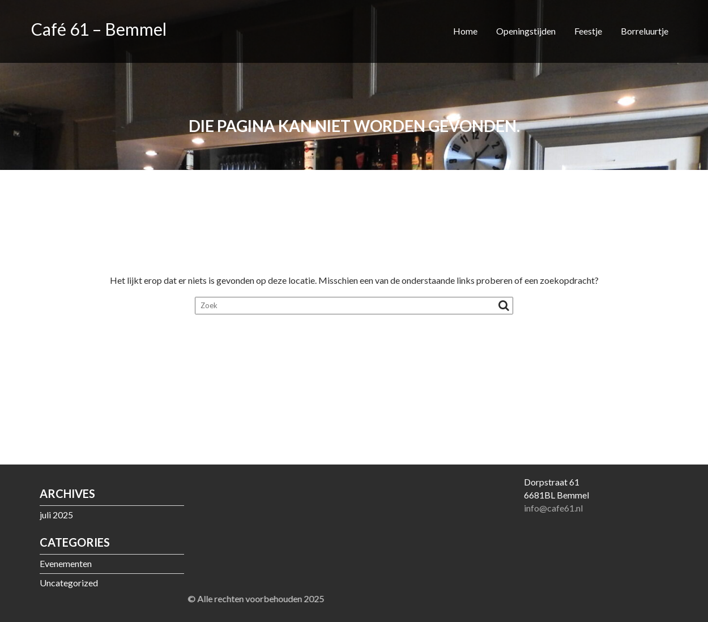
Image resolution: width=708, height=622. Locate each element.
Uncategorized (69, 582)
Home (465, 30)
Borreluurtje (644, 30)
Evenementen (66, 563)
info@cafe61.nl (553, 507)
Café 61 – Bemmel (99, 29)
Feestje (588, 30)
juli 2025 (56, 514)
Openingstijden (526, 30)
